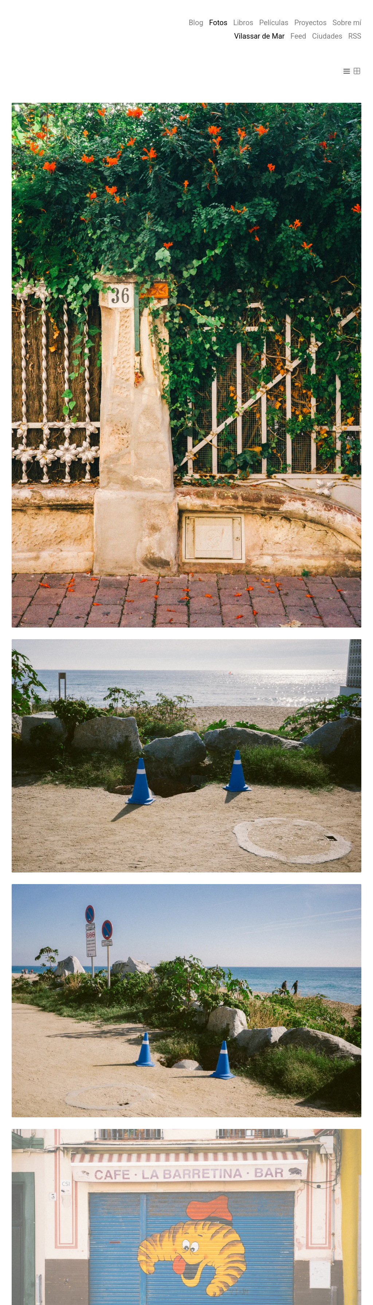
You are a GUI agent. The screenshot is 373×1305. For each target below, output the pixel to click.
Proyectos (310, 22)
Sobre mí (347, 22)
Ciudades (327, 36)
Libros (243, 22)
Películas (273, 22)
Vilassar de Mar (259, 36)
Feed (298, 36)
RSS (354, 36)
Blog (196, 22)
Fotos (218, 22)
